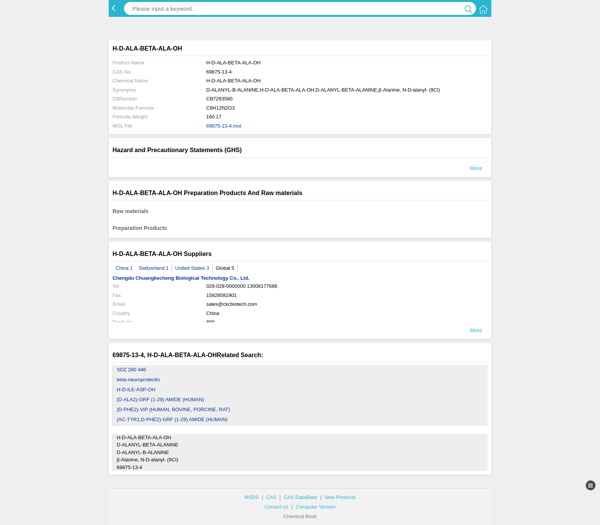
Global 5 (225, 268)
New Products (339, 497)
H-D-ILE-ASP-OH (136, 389)
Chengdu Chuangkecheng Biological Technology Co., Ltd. (180, 278)
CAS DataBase (300, 497)
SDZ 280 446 (131, 369)
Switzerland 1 (154, 268)
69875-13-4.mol (223, 126)
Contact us (276, 507)
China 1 (124, 268)
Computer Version (316, 507)
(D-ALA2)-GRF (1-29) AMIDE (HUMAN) (160, 399)
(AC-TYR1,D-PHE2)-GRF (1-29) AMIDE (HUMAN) (172, 419)
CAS (271, 497)
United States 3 (192, 268)
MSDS (252, 497)
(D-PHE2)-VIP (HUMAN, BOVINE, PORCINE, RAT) (173, 409)
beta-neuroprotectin (138, 379)
